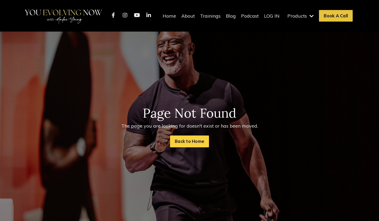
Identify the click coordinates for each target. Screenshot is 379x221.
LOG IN (272, 16)
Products (300, 16)
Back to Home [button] (189, 141)
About (188, 16)
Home (169, 16)
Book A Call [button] (336, 15)
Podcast (250, 16)
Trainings (210, 16)
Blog (231, 16)
